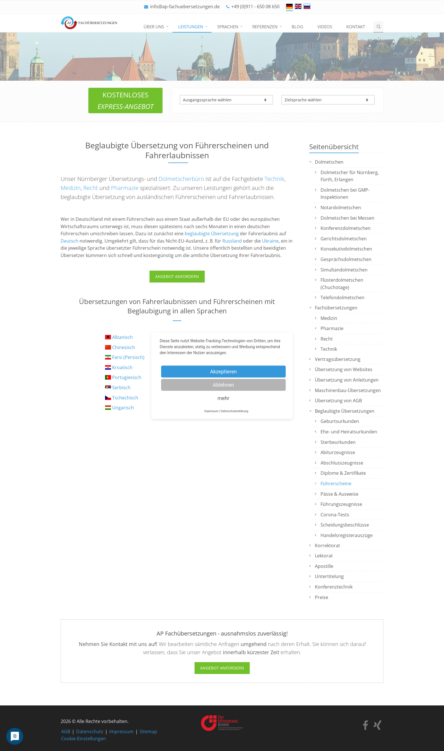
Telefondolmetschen (342, 297)
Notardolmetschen (341, 207)
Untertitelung (329, 576)
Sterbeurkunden (338, 442)
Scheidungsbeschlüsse (345, 525)
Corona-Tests (335, 515)
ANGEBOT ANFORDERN (177, 276)
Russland (232, 241)
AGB (65, 731)
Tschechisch (125, 398)
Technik (274, 179)
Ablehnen (223, 385)
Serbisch (121, 387)
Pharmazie (124, 188)
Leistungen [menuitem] (190, 26)
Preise (321, 597)
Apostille (324, 566)
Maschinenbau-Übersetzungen (348, 390)
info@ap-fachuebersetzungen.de (185, 6)
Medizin (71, 188)
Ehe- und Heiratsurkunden (349, 432)
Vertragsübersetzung (337, 359)
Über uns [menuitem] (154, 26)
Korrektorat (327, 545)
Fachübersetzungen (336, 308)
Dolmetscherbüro (181, 179)
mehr (223, 398)
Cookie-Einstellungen (83, 738)
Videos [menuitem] (324, 26)
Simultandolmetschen (344, 270)
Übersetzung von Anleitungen (347, 380)
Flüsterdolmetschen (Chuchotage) (342, 283)
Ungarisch (123, 408)
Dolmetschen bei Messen (347, 218)
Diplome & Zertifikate (343, 473)
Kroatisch (122, 367)
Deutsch (69, 241)
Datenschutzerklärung (234, 410)
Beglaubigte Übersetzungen (344, 411)
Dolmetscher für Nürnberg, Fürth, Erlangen (350, 176)
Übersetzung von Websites (343, 369)
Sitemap (148, 731)
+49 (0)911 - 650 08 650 (255, 6)
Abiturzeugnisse (338, 452)
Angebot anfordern (222, 668)
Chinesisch (123, 347)
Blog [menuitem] (297, 26)
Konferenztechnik (334, 587)
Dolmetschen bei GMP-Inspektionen (345, 193)
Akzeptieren (223, 371)
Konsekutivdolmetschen (346, 249)
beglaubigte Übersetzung (212, 233)
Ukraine (270, 241)
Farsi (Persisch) (128, 357)
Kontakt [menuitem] (355, 26)
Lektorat (324, 556)
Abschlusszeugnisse (342, 463)
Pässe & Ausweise (339, 494)
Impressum (121, 731)
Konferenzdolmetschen (346, 228)
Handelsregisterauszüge (347, 535)
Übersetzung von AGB (338, 400)
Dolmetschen (329, 162)
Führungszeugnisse (341, 504)
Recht (90, 188)
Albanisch (122, 337)
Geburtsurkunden (340, 421)
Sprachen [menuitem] (227, 26)
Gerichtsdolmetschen (344, 239)
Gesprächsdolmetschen (346, 259)
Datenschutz (89, 731)
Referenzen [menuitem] (265, 26)
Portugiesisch (126, 377)
